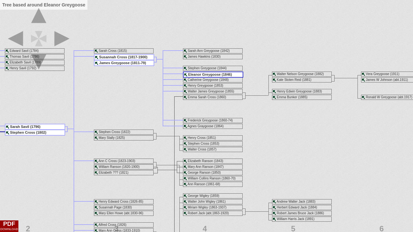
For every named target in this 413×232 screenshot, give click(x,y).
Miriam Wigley (198, 207)
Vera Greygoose (377, 74)
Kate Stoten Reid (289, 80)
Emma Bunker (287, 97)
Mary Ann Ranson (201, 167)
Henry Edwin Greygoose (294, 91)
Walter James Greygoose (206, 91)
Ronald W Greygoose (381, 97)
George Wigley (198, 196)
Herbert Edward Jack (292, 207)
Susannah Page (110, 207)
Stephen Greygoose (202, 68)
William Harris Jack (290, 219)
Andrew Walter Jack (291, 201)
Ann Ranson (196, 184)
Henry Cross (197, 138)
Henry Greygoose (200, 85)
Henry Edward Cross (113, 201)
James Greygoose (114, 63)
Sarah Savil (19, 127)
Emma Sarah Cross (202, 97)
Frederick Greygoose (203, 120)
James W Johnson (379, 80)
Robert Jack (196, 213)
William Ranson (110, 167)
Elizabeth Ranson (200, 161)
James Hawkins (199, 56)
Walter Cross (197, 149)
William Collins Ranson (204, 178)
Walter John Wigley (202, 201)
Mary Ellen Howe (111, 213)
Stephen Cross (198, 143)
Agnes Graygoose (200, 126)
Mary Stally (107, 138)
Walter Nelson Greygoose (295, 74)
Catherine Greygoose (203, 80)
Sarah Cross (108, 51)
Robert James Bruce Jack (295, 213)
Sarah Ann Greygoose (203, 51)
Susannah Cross (113, 57)
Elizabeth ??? (108, 172)
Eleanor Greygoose (204, 74)
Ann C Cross (107, 161)
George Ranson (199, 172)
